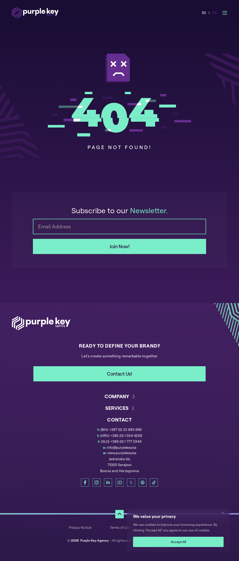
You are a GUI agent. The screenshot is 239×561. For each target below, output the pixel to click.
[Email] (119, 226)
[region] (178, 530)
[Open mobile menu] (224, 13)
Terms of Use (120, 527)
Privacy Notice (80, 527)
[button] (119, 399)
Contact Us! (119, 374)
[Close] (225, 513)
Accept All (178, 542)
